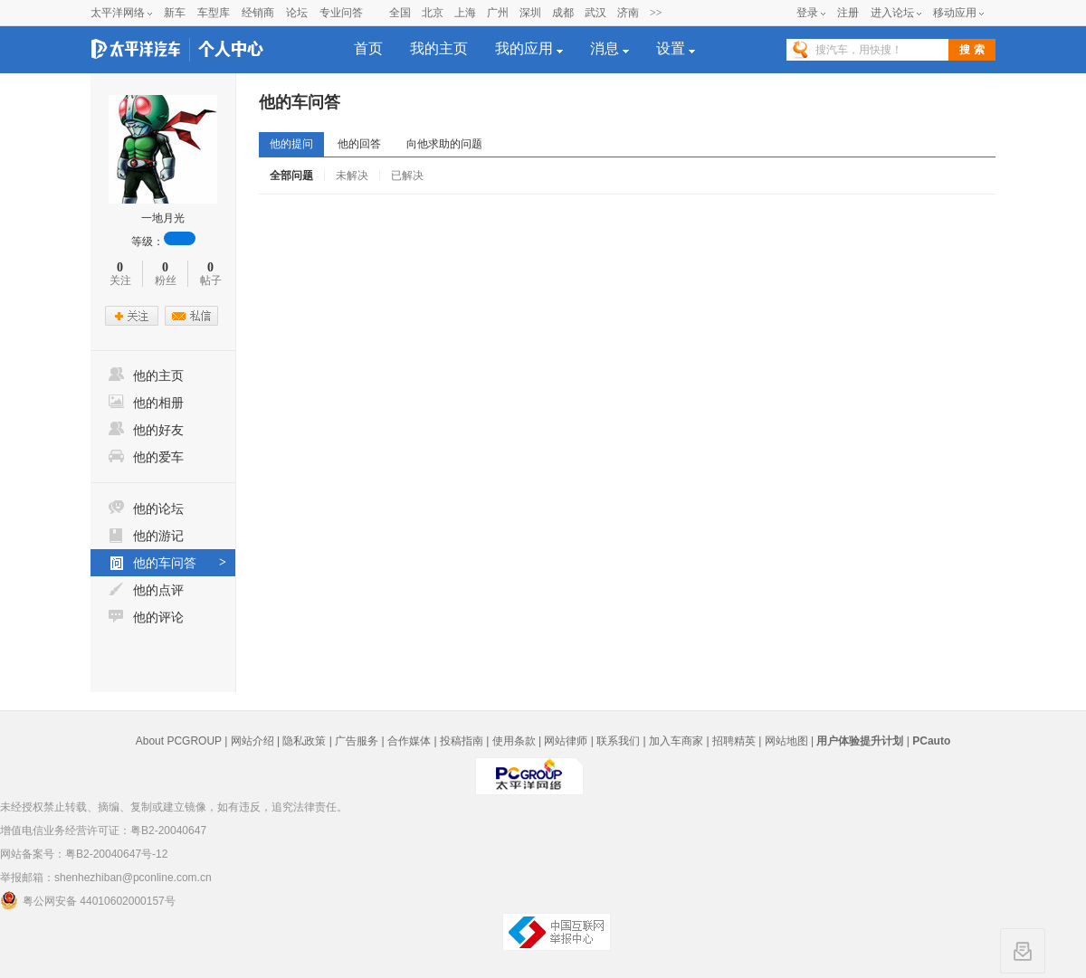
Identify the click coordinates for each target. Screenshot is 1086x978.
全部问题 (291, 175)
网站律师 (565, 741)
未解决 (352, 175)
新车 (175, 12)
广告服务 (356, 741)
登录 (807, 12)
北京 (432, 12)
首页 (368, 48)
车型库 (213, 12)
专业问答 (341, 12)
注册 (848, 12)
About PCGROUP (179, 741)
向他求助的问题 (444, 144)
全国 (400, 12)
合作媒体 (409, 741)
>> (656, 12)
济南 (628, 12)
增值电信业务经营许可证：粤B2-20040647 (103, 830)
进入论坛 (892, 12)
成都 (563, 12)
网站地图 (786, 741)
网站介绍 (252, 741)
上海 (465, 12)
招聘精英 (734, 741)
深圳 (530, 12)
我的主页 (439, 48)
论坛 (297, 12)
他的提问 (291, 144)
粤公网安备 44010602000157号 (88, 900)
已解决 (407, 175)
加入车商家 (676, 741)
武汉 (595, 12)
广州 (498, 12)
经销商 (258, 12)
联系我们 (618, 741)
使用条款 (514, 741)
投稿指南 (461, 741)
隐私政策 (304, 741)
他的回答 (359, 144)
